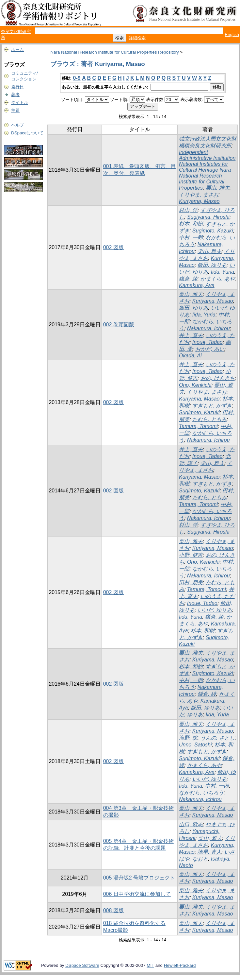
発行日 (17, 86)
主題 (15, 110)
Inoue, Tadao (207, 342)
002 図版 (113, 247)
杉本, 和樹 (191, 224)
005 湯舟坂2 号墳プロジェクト (139, 878)
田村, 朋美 (191, 582)
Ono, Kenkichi (195, 385)
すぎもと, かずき (212, 405)
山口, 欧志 (191, 824)
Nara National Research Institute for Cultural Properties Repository (114, 52)
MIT (150, 965)
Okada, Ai (190, 355)
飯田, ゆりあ (212, 265)
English (232, 34)
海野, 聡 (188, 738)
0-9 (77, 78)
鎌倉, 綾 (188, 279)
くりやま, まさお (198, 194)
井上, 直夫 (191, 335)
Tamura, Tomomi (198, 426)
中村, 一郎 (191, 237)
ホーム (17, 49)
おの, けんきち (217, 378)
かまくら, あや (217, 279)
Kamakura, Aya (197, 285)
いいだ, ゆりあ (215, 610)
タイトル (19, 102)
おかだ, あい (209, 349)
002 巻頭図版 (118, 324)
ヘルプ (17, 125)
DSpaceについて (27, 132)
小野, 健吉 (191, 555)
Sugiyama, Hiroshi (208, 217)
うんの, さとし (217, 738)
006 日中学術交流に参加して (137, 894)
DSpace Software (82, 965)
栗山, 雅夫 (218, 188)
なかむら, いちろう (201, 792)
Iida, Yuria (222, 272)
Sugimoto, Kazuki (212, 230)
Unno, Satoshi (195, 744)
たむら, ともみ (209, 419)
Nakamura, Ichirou (208, 328)
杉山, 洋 (188, 210)
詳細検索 (137, 37)
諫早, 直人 (209, 852)
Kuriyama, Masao (199, 201)
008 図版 (113, 910)
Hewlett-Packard (180, 965)
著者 (15, 94)
